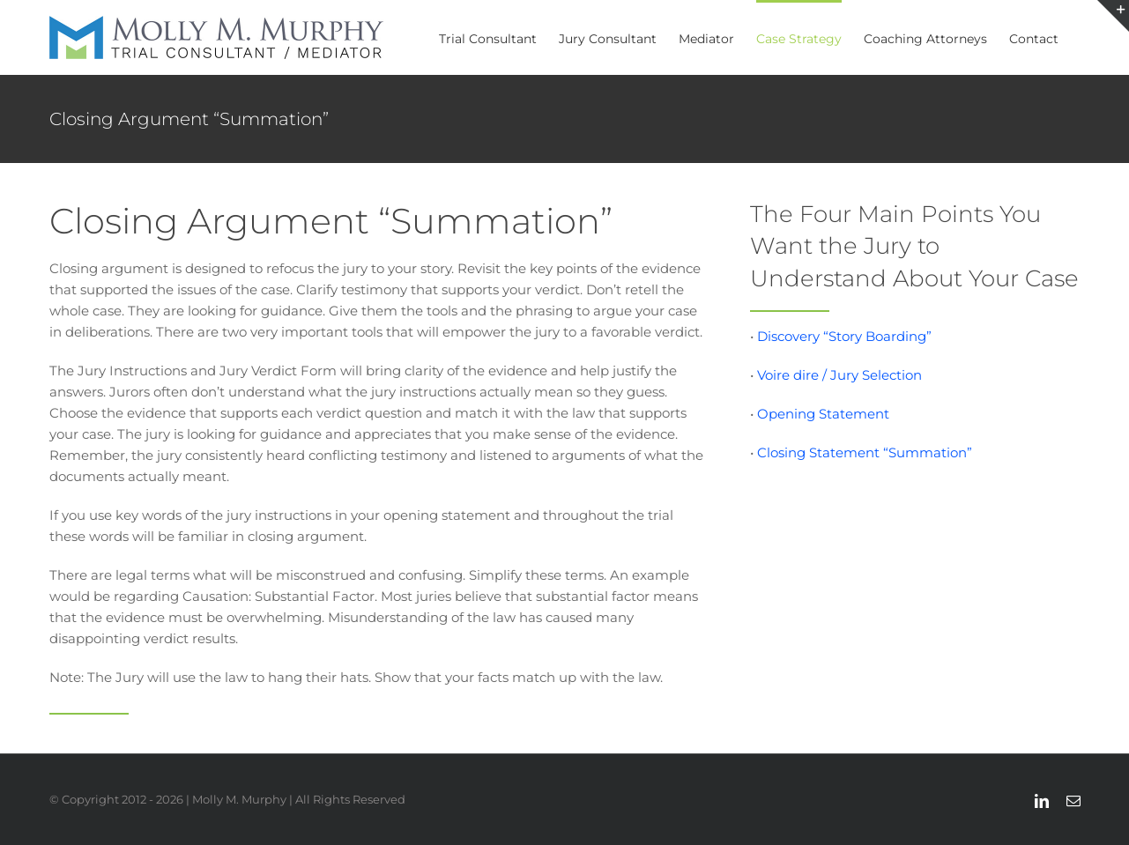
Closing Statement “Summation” (864, 452)
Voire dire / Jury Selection (839, 375)
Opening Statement (823, 413)
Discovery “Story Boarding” (844, 336)
